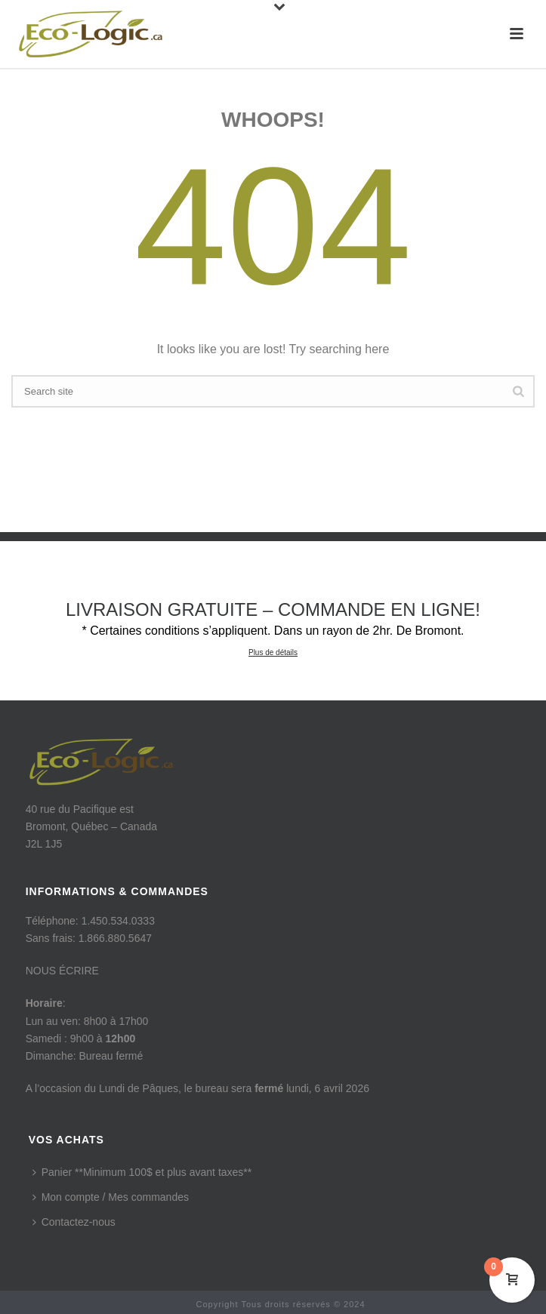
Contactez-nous (74, 1222)
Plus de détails (273, 652)
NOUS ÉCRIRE (62, 971)
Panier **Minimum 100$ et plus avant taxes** (142, 1172)
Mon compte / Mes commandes (110, 1197)
